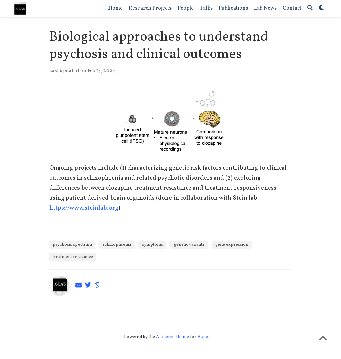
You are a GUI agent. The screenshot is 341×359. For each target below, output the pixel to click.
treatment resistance (73, 256)
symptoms (152, 244)
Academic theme (172, 337)
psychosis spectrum (72, 244)
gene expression (231, 244)
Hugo (202, 337)
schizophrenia (117, 244)
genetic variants (189, 244)
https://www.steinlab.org (83, 208)
